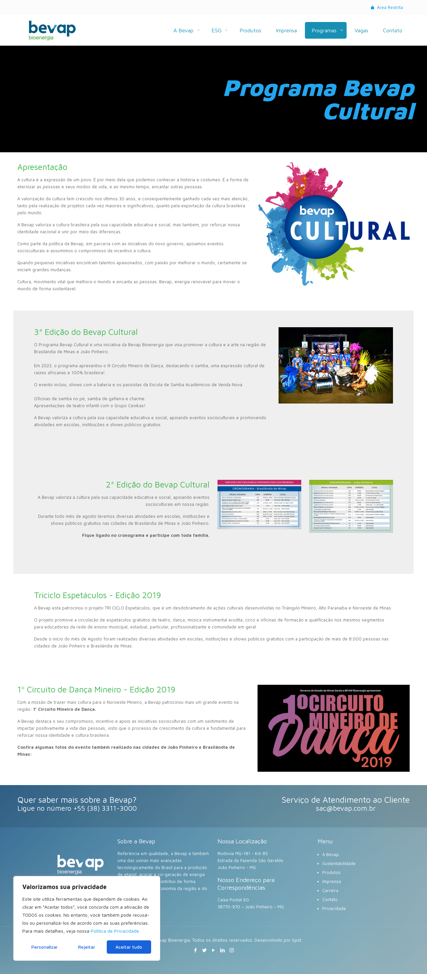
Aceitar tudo (128, 947)
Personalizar (44, 947)
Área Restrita (386, 7)
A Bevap (330, 854)
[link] (336, 365)
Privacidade (334, 908)
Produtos (331, 872)
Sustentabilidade (339, 863)
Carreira (330, 890)
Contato (330, 899)
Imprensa (331, 881)
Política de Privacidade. (115, 931)
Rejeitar (86, 947)
